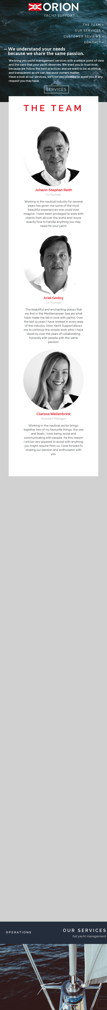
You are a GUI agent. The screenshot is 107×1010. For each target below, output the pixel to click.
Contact (94, 42)
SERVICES (56, 89)
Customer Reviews (84, 36)
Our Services (89, 30)
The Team (93, 25)
